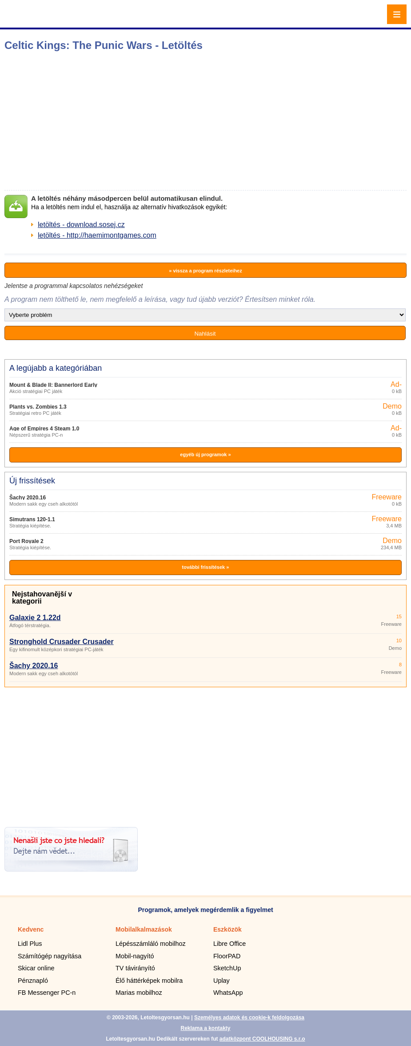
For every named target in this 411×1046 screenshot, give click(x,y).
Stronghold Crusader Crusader (61, 641)
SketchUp (227, 968)
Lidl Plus (30, 943)
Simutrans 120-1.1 (32, 519)
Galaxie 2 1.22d (35, 617)
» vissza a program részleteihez (205, 270)
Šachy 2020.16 (27, 498)
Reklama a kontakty (205, 1028)
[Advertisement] (140, 120)
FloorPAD (226, 956)
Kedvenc (31, 929)
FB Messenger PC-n (47, 992)
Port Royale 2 (26, 541)
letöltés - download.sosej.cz (81, 224)
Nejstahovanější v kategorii (42, 597)
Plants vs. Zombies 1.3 (38, 407)
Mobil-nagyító (135, 956)
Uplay (221, 980)
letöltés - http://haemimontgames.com (97, 235)
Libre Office (229, 943)
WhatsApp (228, 992)
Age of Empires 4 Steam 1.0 (44, 429)
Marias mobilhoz (139, 992)
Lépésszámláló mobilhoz (151, 943)
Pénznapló (33, 980)
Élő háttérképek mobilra (149, 980)
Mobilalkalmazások (144, 929)
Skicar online (36, 968)
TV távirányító (135, 968)
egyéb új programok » (205, 454)
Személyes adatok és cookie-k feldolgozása (249, 1017)
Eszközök (227, 929)
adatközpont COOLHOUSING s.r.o (262, 1039)
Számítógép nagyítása (49, 956)
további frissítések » (205, 567)
